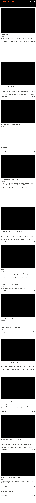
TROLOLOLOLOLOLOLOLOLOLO (11, 284)
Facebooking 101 (6, 269)
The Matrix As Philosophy (8, 86)
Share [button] (2, 96)
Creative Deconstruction (7, 1)
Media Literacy (5, 34)
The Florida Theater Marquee (9, 179)
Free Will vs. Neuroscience (9, 318)
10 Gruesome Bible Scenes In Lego (11, 439)
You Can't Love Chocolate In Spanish (11, 477)
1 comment (5, 290)
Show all (33, 8)
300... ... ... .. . (4, 147)
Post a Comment (5, 151)
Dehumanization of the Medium (10, 327)
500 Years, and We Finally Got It (10, 124)
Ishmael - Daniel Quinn (7, 401)
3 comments (5, 411)
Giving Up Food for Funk (8, 491)
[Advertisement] (18, 54)
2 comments (5, 96)
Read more (33, 96)
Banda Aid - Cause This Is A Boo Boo (11, 231)
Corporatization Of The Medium (10, 363)
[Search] (31, 1)
